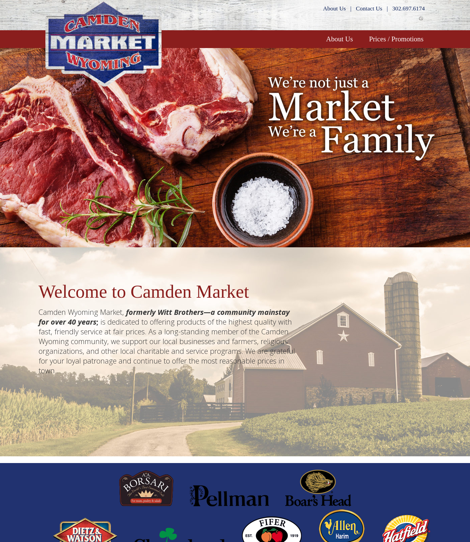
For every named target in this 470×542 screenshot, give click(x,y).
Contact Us (369, 8)
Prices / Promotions (396, 39)
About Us (334, 8)
